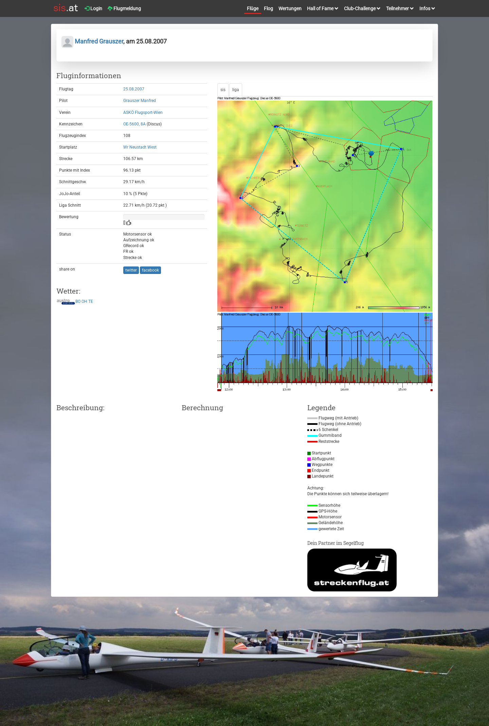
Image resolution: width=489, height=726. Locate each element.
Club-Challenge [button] (362, 8)
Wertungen (290, 8)
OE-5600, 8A (134, 124)
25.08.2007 (133, 89)
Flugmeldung (124, 8)
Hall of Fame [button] (323, 8)
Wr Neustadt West (140, 147)
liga (235, 89)
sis (222, 89)
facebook (150, 270)
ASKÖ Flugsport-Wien (143, 112)
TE (90, 301)
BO (77, 301)
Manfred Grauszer (92, 41)
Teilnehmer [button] (400, 8)
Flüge (252, 8)
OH (84, 301)
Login (93, 8)
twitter (131, 270)
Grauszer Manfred (139, 100)
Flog (268, 8)
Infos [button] (427, 8)
